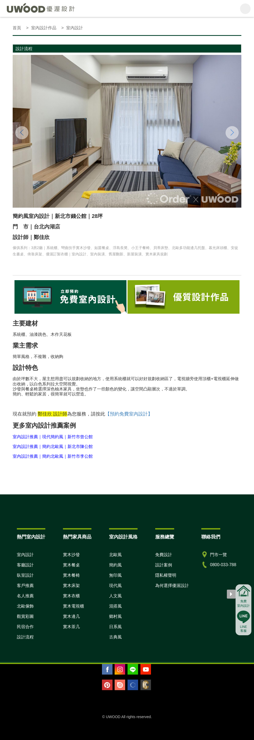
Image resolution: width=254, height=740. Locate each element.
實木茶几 (71, 626)
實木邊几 (71, 616)
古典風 (115, 637)
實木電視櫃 (73, 606)
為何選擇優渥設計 (172, 585)
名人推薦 (25, 596)
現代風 (115, 585)
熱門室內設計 (31, 537)
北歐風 (115, 554)
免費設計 (163, 554)
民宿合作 (25, 626)
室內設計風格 (123, 537)
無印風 (115, 575)
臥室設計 (25, 575)
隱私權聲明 (165, 575)
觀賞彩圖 (25, 616)
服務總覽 (164, 537)
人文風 (115, 596)
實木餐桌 (71, 565)
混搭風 (115, 606)
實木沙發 (71, 554)
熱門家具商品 (77, 537)
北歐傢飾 (25, 606)
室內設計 (25, 554)
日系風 (115, 626)
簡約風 (115, 565)
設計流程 (25, 637)
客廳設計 (25, 565)
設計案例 (163, 565)
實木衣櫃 (71, 596)
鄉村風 (115, 616)
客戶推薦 (25, 585)
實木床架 (71, 585)
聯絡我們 (210, 537)
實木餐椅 (71, 575)
